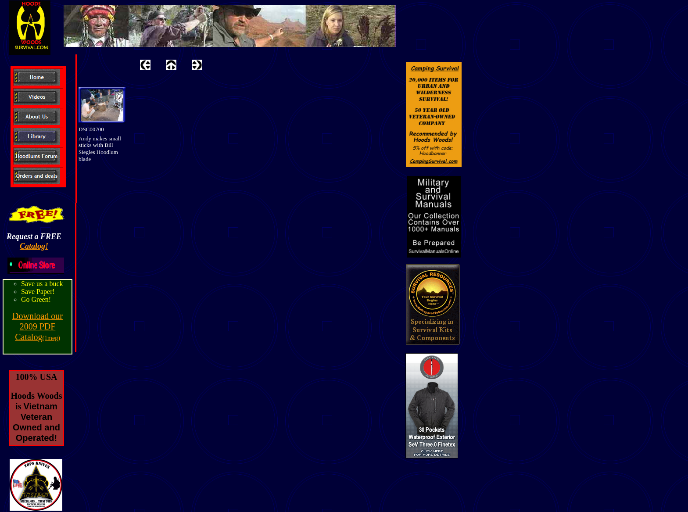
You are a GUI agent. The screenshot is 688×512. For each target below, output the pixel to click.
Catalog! (34, 246)
